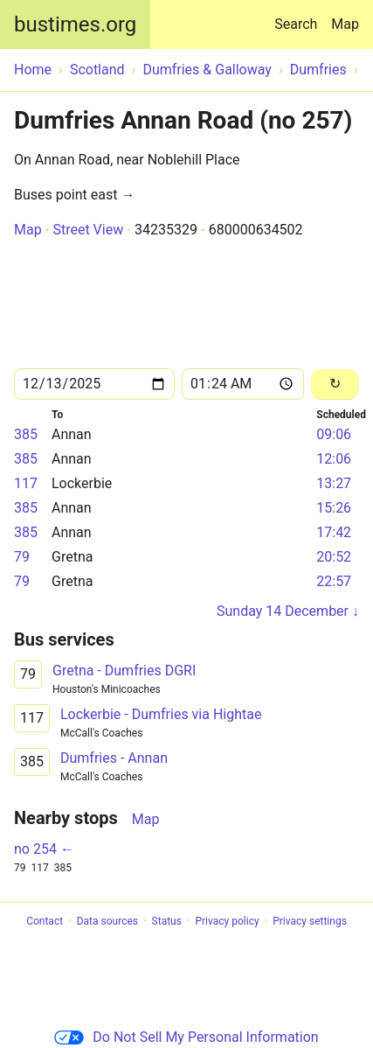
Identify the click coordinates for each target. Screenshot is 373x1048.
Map (345, 24)
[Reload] (335, 384)
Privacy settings (310, 921)
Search (299, 16)
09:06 (333, 434)
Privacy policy (227, 921)
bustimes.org (75, 24)
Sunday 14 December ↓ (288, 611)
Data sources (107, 921)
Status (167, 921)
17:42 (333, 532)
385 (26, 434)
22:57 (333, 581)
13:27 (333, 483)
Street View (87, 229)
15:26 (333, 508)
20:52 (333, 556)
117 (26, 483)
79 (22, 556)
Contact (44, 921)
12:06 (333, 459)
